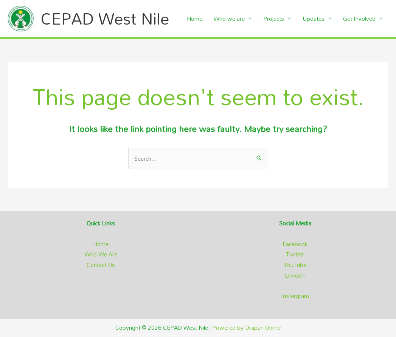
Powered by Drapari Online (246, 327)
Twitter (295, 254)
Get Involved (359, 18)
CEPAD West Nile (105, 18)
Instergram (295, 295)
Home (194, 18)
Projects (273, 18)
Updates (314, 18)
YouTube (295, 264)
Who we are (229, 18)
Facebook (295, 244)
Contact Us (101, 264)
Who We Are (101, 254)
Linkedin (295, 275)
